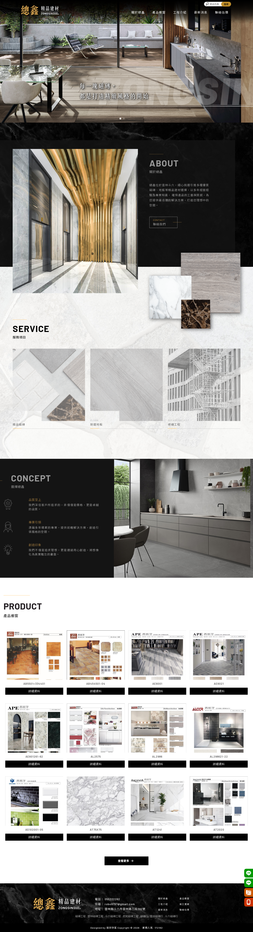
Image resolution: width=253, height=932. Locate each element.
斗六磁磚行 (171, 916)
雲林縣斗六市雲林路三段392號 (125, 909)
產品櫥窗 (159, 12)
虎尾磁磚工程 (130, 916)
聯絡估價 (221, 12)
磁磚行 (144, 916)
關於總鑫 (138, 12)
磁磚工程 (80, 916)
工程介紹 (180, 12)
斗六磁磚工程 (113, 916)
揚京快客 (111, 927)
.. (141, 927)
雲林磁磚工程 (95, 916)
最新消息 (200, 12)
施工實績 (184, 904)
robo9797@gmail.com (120, 904)
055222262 (112, 899)
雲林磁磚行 (156, 916)
